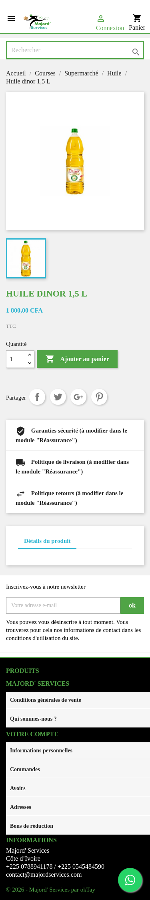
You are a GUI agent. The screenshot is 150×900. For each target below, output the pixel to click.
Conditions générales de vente (45, 700)
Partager (37, 397)
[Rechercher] (75, 50)
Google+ (78, 397)
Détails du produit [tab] (47, 541)
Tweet (58, 397)
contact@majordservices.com (44, 874)
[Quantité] (15, 359)
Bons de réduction (31, 826)
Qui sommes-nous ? (33, 719)
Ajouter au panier (77, 359)
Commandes (25, 769)
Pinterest (99, 397)
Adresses (20, 807)
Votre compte (32, 734)
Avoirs (18, 788)
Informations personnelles (41, 751)
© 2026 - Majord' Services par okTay (50, 889)
